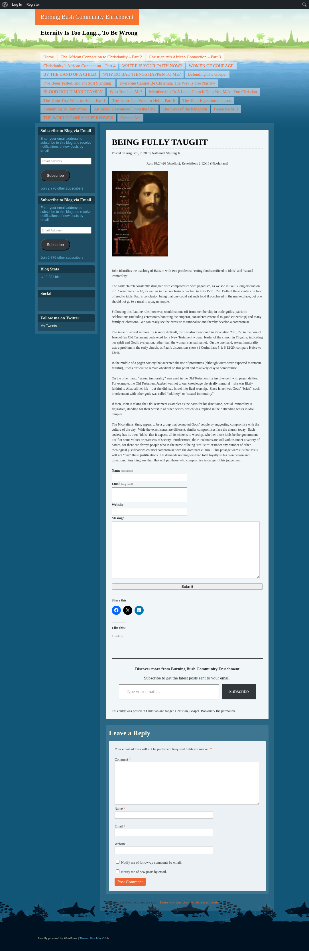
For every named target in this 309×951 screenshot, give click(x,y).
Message (118, 518)
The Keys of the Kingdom (184, 109)
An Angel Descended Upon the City (125, 109)
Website (117, 505)
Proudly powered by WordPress (57, 938)
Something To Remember (65, 109)
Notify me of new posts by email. (144, 872)
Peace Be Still (226, 109)
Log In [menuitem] (17, 4)
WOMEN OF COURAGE (211, 65)
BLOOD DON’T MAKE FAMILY (73, 91)
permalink (228, 711)
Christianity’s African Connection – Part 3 (185, 57)
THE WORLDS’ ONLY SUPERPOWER (78, 118)
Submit (187, 586)
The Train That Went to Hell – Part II (143, 100)
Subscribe (239, 691)
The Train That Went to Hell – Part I (74, 100)
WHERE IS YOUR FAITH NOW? (152, 65)
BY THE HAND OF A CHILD (69, 74)
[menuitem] (5, 4)
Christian (152, 711)
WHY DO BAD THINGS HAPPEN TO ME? (142, 74)
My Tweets (48, 326)
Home (48, 57)
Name (122, 471)
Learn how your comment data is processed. (190, 902)
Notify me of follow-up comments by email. (151, 862)
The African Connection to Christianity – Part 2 (101, 57)
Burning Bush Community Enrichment (86, 16)
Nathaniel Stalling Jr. (166, 153)
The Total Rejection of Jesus (206, 100)
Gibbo (106, 938)
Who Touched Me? (125, 91)
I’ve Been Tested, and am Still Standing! (78, 83)
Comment (123, 759)
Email (122, 484)
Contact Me (130, 118)
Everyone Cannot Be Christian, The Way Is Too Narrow (167, 83)
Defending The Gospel (207, 74)
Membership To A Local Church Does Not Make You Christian (203, 91)
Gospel (194, 711)
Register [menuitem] (33, 4)
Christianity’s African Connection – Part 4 (79, 65)
